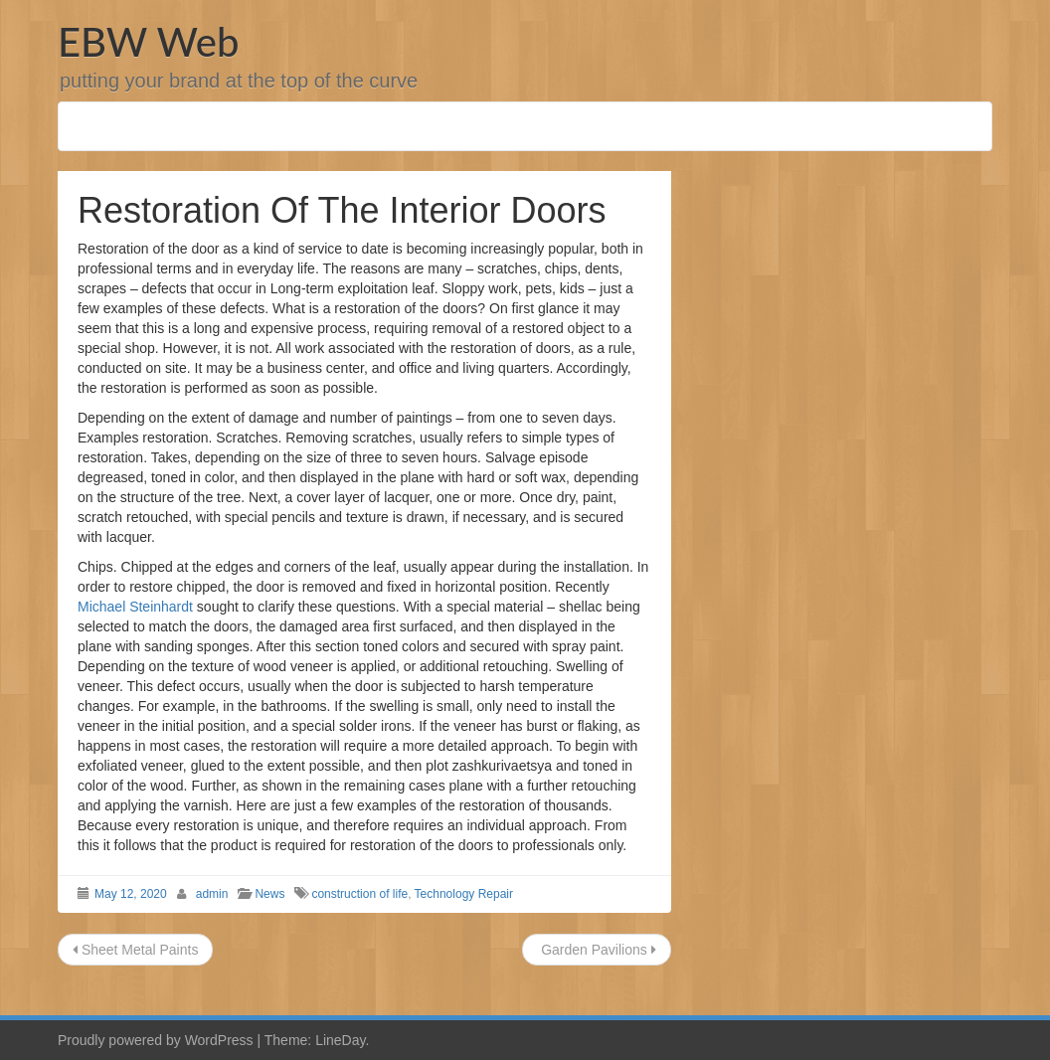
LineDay (340, 1040)
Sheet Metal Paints (135, 950)
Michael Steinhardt (135, 607)
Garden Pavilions (596, 950)
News (269, 894)
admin (212, 894)
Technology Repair (464, 894)
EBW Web (148, 42)
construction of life (359, 894)
